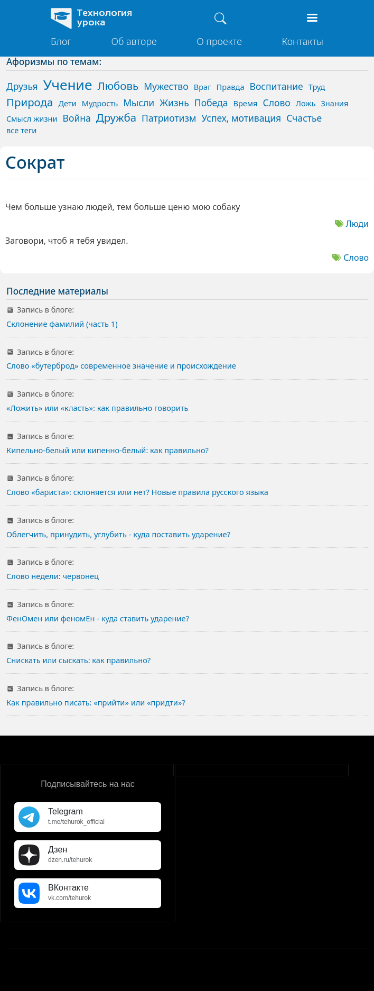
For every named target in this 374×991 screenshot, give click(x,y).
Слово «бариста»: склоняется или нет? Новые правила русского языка (137, 492)
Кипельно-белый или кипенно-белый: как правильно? (107, 450)
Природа (29, 102)
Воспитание (276, 86)
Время (245, 103)
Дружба (116, 117)
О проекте (219, 41)
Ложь (306, 103)
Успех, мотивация (242, 118)
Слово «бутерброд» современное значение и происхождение (121, 365)
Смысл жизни (32, 118)
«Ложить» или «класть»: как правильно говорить (97, 407)
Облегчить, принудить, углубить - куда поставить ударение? (118, 534)
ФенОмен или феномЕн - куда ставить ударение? (97, 618)
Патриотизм (169, 118)
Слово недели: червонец (52, 576)
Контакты (302, 41)
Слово (356, 257)
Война (77, 118)
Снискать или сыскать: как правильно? (78, 660)
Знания (334, 103)
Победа (211, 102)
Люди (357, 224)
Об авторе (133, 41)
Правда (231, 86)
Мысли (138, 102)
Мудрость (100, 103)
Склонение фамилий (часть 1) (62, 323)
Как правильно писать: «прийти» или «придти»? (95, 702)
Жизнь (174, 102)
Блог (61, 41)
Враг (202, 86)
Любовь (117, 85)
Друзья (22, 86)
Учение (67, 84)
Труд (316, 86)
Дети (67, 103)
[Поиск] (220, 18)
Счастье (304, 118)
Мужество (166, 86)
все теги (21, 130)
